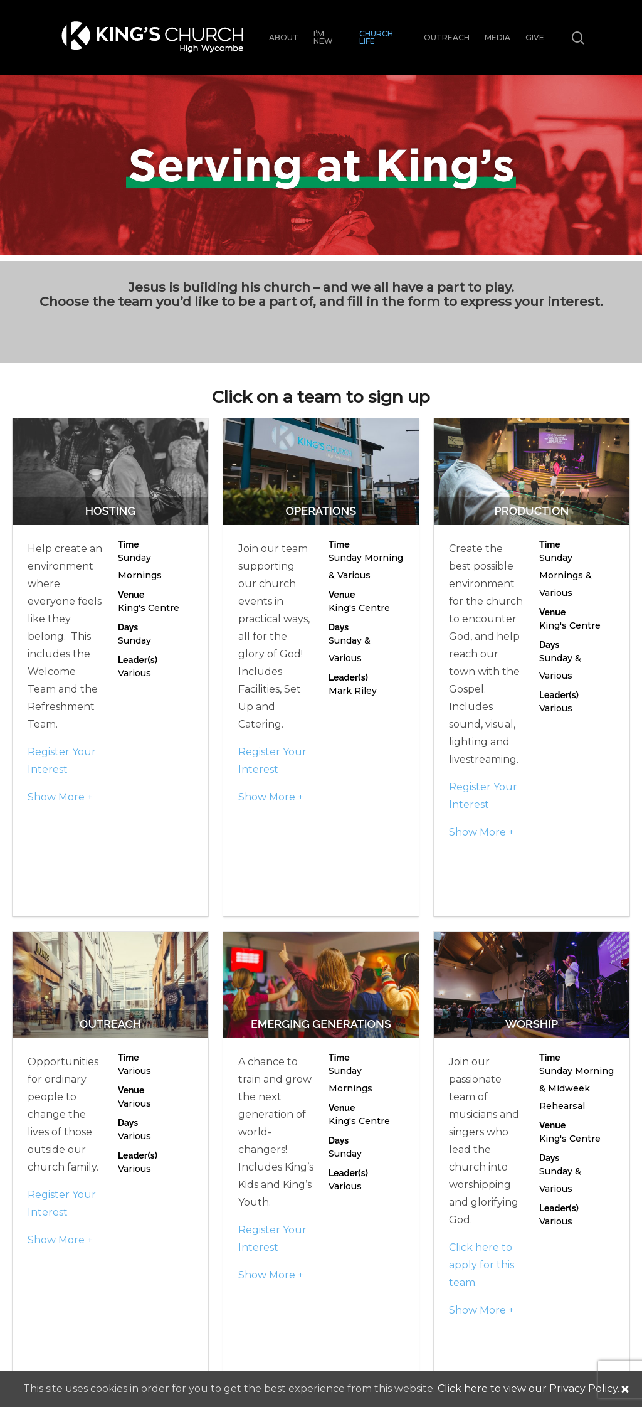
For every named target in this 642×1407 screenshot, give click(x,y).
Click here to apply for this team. (481, 1264)
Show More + (60, 797)
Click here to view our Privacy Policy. (528, 1388)
